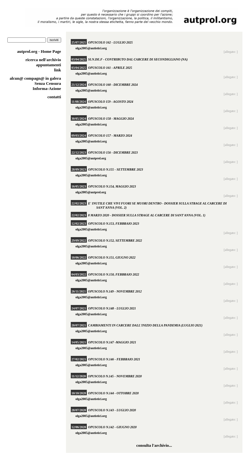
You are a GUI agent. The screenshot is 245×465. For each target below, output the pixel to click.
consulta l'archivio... (154, 445)
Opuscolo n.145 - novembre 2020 (115, 376)
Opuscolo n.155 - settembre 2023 (115, 169)
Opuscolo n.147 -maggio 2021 (112, 342)
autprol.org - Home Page (39, 51)
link (57, 70)
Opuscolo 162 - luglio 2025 (110, 42)
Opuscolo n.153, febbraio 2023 (113, 223)
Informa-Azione (47, 88)
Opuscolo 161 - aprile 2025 (110, 67)
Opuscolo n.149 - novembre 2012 (115, 291)
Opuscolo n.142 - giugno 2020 (112, 427)
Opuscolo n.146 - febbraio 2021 (114, 359)
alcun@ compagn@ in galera (35, 78)
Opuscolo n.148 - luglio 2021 (112, 308)
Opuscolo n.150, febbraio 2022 (113, 274)
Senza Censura (48, 83)
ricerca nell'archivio (43, 59)
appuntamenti (48, 64)
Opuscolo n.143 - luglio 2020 (112, 410)
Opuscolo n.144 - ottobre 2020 (113, 393)
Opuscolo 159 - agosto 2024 (110, 101)
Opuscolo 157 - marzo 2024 (110, 135)
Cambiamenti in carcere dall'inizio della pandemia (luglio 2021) (145, 325)
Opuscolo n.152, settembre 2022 (115, 240)
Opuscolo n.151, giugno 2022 (111, 257)
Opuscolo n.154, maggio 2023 (112, 186)
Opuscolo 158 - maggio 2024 (111, 118)
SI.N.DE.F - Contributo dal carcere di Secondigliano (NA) (138, 59)
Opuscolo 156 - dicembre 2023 (113, 152)
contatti (54, 96)
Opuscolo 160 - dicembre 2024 (113, 84)
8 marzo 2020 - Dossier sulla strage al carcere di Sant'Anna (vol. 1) (146, 215)
